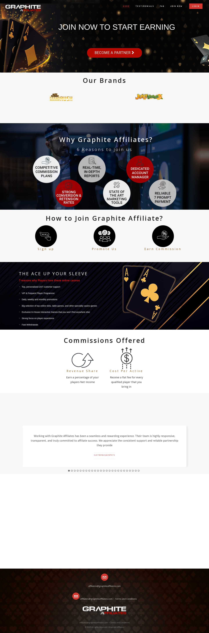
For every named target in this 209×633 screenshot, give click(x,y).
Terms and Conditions (126, 598)
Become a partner (114, 53)
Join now (176, 6)
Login (196, 6)
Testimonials (145, 6)
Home (126, 6)
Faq (162, 6)
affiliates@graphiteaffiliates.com (96, 598)
